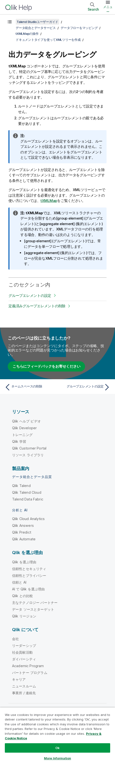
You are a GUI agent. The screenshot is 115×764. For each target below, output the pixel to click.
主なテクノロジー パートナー (35, 602)
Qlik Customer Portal (29, 448)
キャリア (19, 679)
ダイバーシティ (24, 659)
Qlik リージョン (24, 616)
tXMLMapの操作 (27, 34)
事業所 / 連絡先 (24, 693)
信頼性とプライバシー (29, 575)
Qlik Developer (24, 428)
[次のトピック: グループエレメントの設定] (84, 387)
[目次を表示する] (9, 21)
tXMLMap (49, 200)
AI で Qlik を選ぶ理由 (28, 589)
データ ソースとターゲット (33, 609)
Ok (57, 748)
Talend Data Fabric (27, 499)
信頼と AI (19, 582)
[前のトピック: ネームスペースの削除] (30, 387)
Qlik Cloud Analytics (28, 519)
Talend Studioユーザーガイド (37, 22)
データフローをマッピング (79, 28)
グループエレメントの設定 (29, 295)
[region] (57, 735)
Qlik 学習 (19, 441)
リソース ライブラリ (28, 455)
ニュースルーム (24, 686)
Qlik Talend (21, 486)
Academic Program (28, 666)
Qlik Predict (21, 532)
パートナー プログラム (29, 673)
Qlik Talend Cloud (26, 492)
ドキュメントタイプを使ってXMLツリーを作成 (48, 40)
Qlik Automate (24, 539)
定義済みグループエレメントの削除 (36, 306)
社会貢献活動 (22, 652)
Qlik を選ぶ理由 (24, 562)
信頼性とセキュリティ (29, 569)
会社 (15, 639)
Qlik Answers (23, 525)
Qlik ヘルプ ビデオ (26, 421)
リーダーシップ (24, 645)
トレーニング (22, 435)
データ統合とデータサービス (36, 28)
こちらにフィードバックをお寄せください (46, 366)
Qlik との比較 (22, 596)
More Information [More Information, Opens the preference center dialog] (57, 758)
